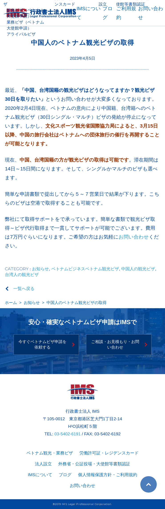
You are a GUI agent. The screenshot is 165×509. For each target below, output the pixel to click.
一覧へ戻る (23, 288)
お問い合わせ (134, 237)
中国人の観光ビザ (138, 268)
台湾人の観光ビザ (22, 274)
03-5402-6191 (67, 434)
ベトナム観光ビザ (102, 268)
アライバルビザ (21, 34)
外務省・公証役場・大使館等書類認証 (94, 464)
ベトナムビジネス (68, 268)
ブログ (65, 474)
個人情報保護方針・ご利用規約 (107, 474)
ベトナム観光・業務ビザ (49, 453)
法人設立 (43, 464)
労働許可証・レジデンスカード (109, 453)
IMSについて (40, 474)
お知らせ (40, 268)
